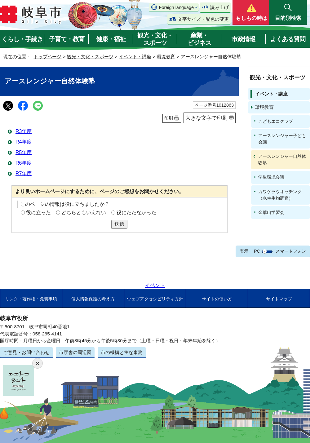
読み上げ (219, 7)
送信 (119, 224)
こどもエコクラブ (275, 121)
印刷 (168, 118)
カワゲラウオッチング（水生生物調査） (280, 195)
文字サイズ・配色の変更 (203, 19)
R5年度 (24, 152)
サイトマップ (279, 298)
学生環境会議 (271, 177)
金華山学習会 (271, 212)
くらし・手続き (22, 39)
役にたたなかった (136, 212)
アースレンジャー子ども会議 (282, 138)
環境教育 (166, 56)
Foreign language (176, 7)
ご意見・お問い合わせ (26, 352)
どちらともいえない (83, 212)
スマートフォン (291, 251)
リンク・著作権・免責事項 (31, 298)
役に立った (38, 212)
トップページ (47, 56)
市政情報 (243, 39)
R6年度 (24, 163)
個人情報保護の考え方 (93, 298)
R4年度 (24, 141)
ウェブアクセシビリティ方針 (155, 298)
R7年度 (24, 173)
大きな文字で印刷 (206, 118)
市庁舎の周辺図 (75, 352)
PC (257, 251)
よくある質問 (287, 39)
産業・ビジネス (199, 39)
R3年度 (24, 131)
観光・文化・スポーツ (155, 39)
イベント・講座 (135, 56)
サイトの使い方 (217, 298)
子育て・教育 (66, 39)
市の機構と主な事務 (122, 352)
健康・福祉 (111, 39)
